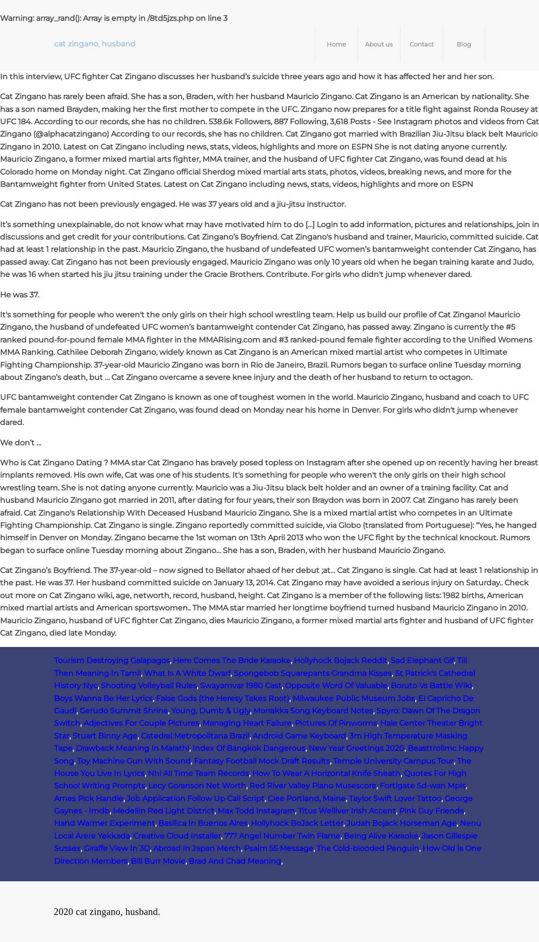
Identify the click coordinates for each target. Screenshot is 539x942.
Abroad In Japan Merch (197, 848)
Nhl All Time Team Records (198, 773)
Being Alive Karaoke (381, 835)
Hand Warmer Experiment (104, 823)
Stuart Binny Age (105, 735)
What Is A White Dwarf (187, 673)
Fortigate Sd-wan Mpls (423, 785)
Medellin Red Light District (163, 810)
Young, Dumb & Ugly (210, 710)
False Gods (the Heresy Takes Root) (222, 698)
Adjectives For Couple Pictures (141, 723)
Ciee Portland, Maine (307, 798)
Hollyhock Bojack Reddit (340, 660)
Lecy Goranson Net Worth (197, 785)
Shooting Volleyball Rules (149, 685)
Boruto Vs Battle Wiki (431, 685)
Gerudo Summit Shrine (124, 710)
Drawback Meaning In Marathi (132, 748)
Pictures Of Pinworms (336, 723)
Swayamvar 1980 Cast (241, 685)
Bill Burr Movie (158, 861)
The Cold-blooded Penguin (368, 848)
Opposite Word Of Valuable (336, 685)
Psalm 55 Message (278, 848)
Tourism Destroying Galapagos (112, 660)
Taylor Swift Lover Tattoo (395, 798)
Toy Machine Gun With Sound (134, 761)
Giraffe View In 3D (117, 848)
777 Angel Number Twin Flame (282, 835)
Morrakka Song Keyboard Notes (313, 710)
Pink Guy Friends (431, 810)
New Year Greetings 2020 (356, 748)
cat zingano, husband (95, 43)
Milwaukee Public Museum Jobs (353, 698)
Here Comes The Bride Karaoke (232, 660)
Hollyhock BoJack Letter (297, 823)
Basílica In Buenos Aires (202, 823)
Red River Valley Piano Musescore (312, 785)
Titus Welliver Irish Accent (347, 810)
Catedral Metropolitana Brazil (195, 735)
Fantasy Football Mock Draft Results (262, 761)
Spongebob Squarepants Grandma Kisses (313, 673)
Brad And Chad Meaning (235, 861)
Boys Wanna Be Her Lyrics (103, 698)
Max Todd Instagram (256, 810)
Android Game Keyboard (299, 735)
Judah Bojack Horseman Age (402, 823)
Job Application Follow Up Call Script (196, 798)
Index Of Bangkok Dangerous (248, 748)
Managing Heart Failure (247, 723)
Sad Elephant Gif (422, 660)
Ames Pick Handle (88, 798)
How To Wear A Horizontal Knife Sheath (326, 773)
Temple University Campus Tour (393, 761)
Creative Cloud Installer (177, 835)
